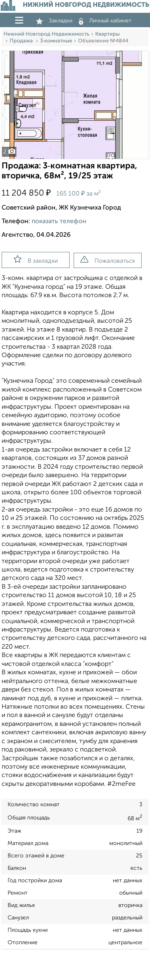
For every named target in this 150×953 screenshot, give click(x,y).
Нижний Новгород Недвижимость (46, 34)
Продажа (22, 41)
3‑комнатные (56, 41)
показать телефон (59, 221)
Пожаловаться (107, 260)
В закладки (36, 259)
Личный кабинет (105, 21)
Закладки (54, 21)
